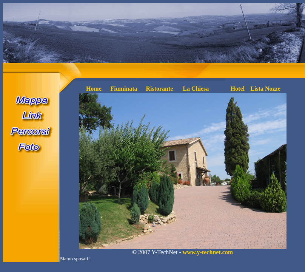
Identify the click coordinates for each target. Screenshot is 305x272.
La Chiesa (196, 88)
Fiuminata (123, 88)
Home (94, 88)
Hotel (238, 88)
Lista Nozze (265, 88)
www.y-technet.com (208, 252)
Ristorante (159, 88)
